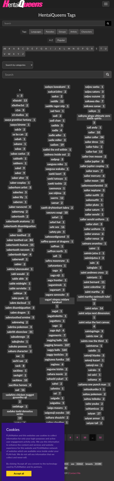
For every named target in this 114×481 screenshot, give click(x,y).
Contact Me (74, 473)
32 (100, 437)
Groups (62, 31)
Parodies (50, 31)
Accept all (19, 473)
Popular (61, 40)
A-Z (51, 40)
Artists (73, 31)
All (4, 48)
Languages (36, 31)
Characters (86, 31)
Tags (24, 31)
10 (84, 437)
